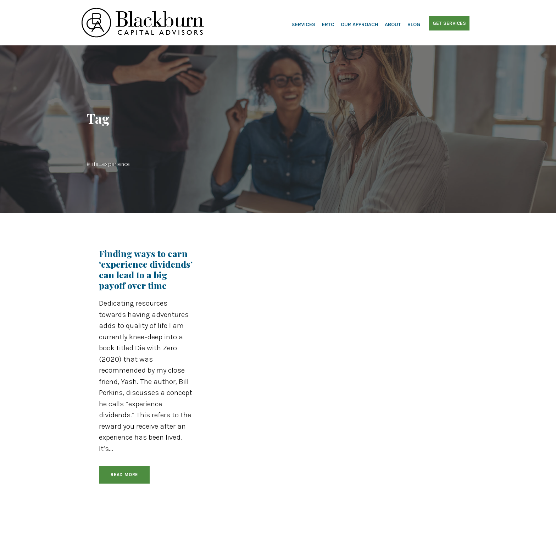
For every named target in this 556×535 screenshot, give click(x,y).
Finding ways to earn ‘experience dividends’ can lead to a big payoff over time (146, 269)
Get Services (449, 23)
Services (303, 24)
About (393, 24)
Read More (124, 474)
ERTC (328, 24)
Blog (413, 24)
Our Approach (359, 24)
